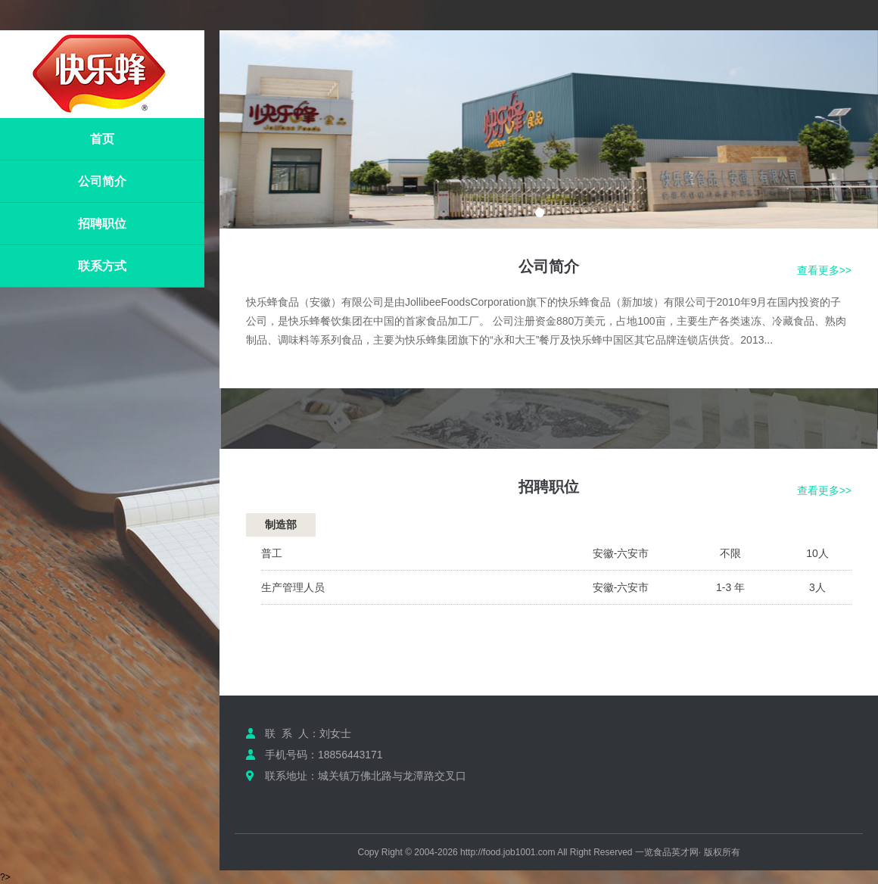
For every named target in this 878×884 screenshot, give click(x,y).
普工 (271, 553)
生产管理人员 (293, 587)
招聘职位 (102, 223)
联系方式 (102, 266)
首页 (102, 138)
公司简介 (102, 181)
